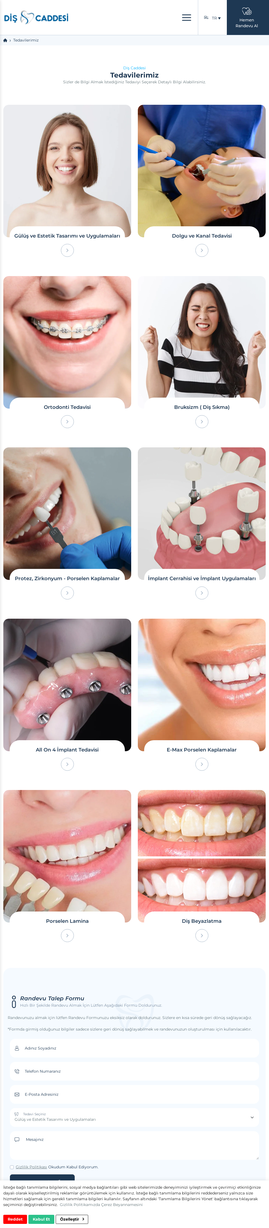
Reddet (15, 1219)
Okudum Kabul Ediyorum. (57, 1166)
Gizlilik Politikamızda (80, 1204)
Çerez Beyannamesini (122, 1204)
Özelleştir (72, 1219)
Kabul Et (41, 1219)
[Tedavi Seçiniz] (134, 1117)
